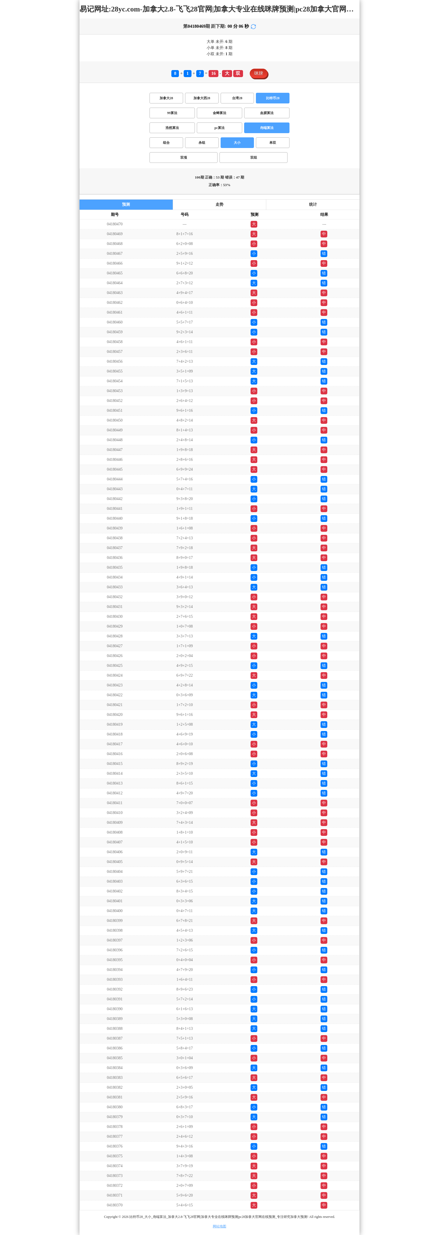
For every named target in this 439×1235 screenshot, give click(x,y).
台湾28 (237, 98)
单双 (272, 143)
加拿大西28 (201, 98)
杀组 (202, 143)
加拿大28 (166, 98)
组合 (166, 143)
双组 (253, 157)
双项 (183, 157)
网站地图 (219, 1226)
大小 (237, 143)
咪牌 (258, 73)
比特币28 (272, 98)
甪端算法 (267, 128)
